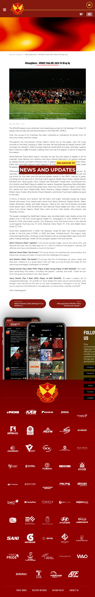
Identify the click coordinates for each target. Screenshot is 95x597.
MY (81, 14)
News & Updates (15, 54)
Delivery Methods (39, 590)
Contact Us (74, 590)
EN (89, 14)
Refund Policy (58, 590)
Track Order (21, 590)
